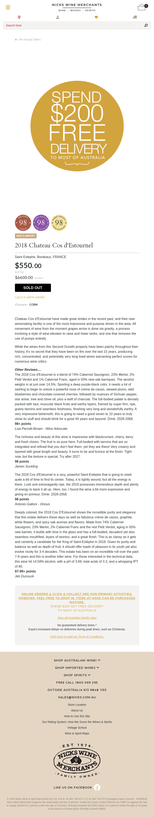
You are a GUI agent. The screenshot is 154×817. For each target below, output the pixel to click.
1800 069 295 (86, 682)
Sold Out (32, 288)
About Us (77, 710)
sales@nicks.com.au (77, 697)
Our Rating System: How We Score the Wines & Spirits (77, 722)
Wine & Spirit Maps (77, 733)
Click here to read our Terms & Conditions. (77, 636)
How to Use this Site (77, 716)
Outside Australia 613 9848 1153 (77, 690)
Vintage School (77, 727)
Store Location (77, 704)
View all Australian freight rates (77, 617)
